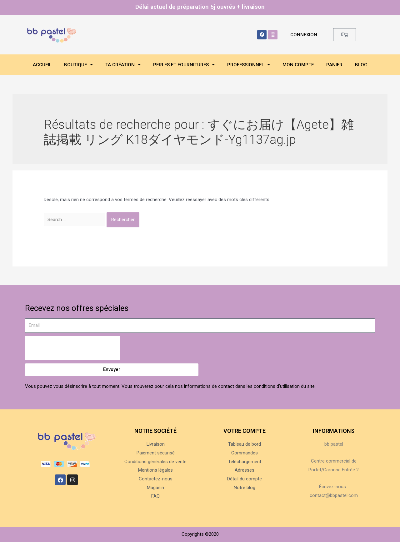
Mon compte (298, 65)
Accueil (42, 65)
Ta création (123, 64)
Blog (361, 65)
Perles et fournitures (184, 64)
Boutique (78, 64)
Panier (334, 65)
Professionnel (248, 64)
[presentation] (72, 348)
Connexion (303, 35)
